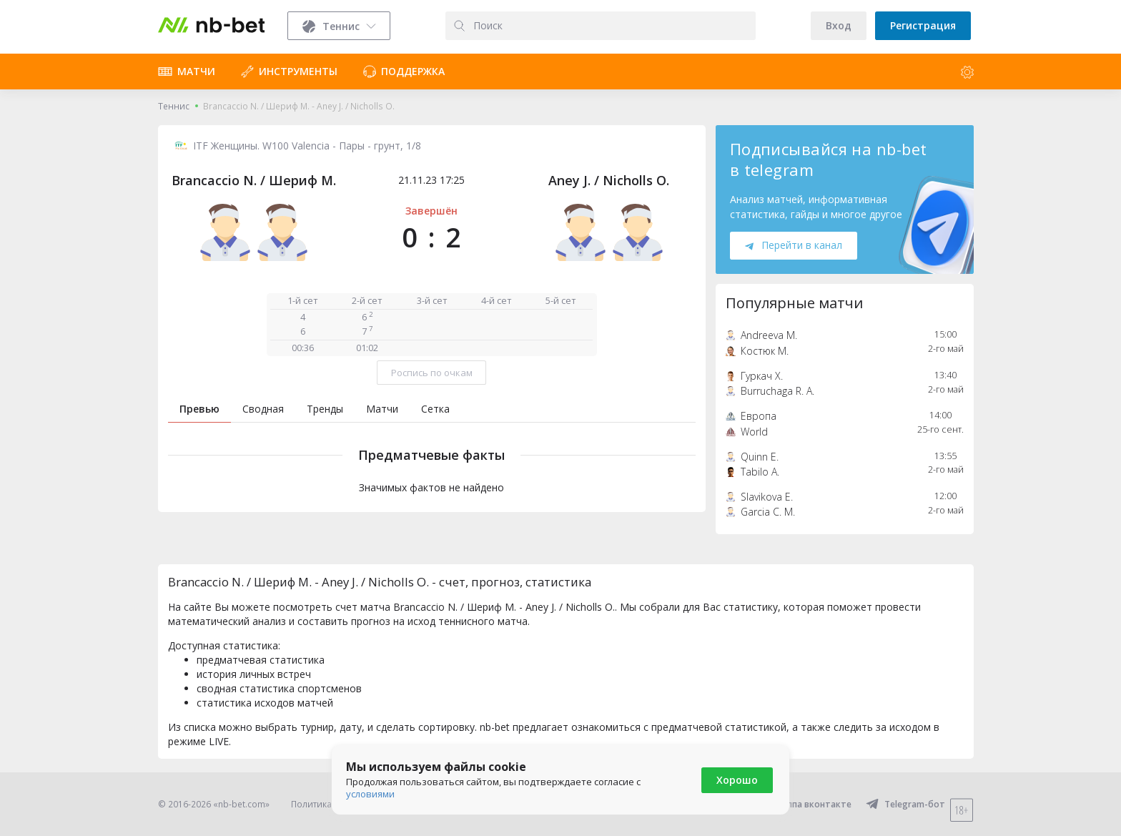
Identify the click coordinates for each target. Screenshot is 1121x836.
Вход (838, 25)
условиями (370, 793)
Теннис (173, 106)
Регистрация (923, 25)
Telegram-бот (905, 804)
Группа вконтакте (803, 804)
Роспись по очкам (432, 372)
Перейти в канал (793, 245)
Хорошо (737, 780)
